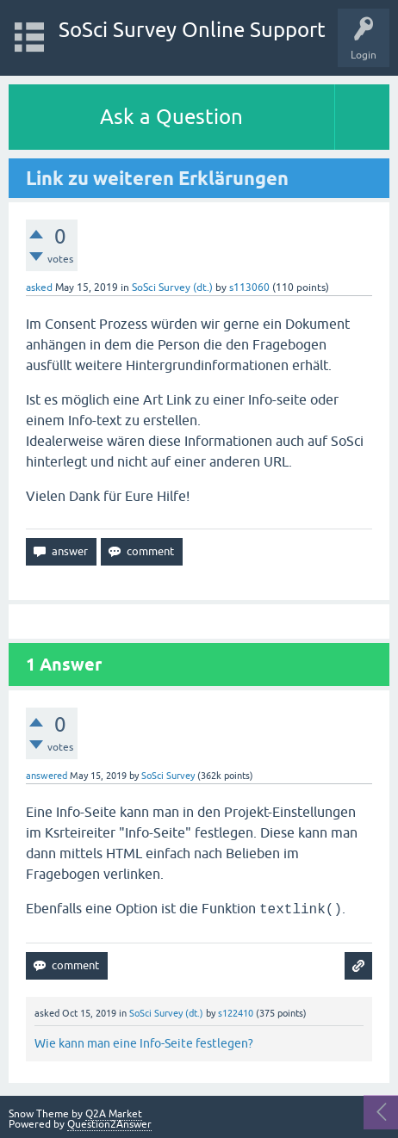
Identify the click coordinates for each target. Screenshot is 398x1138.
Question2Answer (109, 1124)
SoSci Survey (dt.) (172, 287)
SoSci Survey (168, 775)
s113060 (249, 287)
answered (46, 775)
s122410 (235, 1013)
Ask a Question (171, 116)
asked (39, 287)
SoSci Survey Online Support (192, 29)
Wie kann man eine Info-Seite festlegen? (143, 1043)
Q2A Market (113, 1114)
